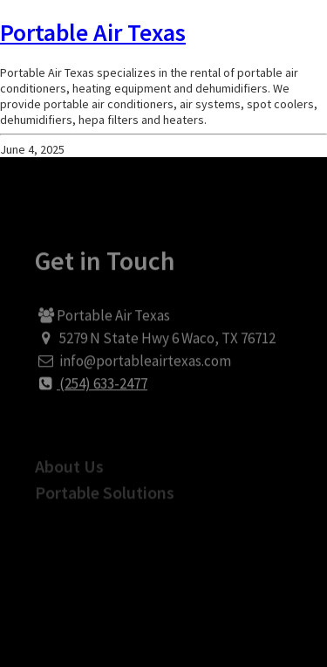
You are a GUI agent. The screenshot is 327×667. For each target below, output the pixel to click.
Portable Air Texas (93, 32)
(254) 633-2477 (91, 392)
